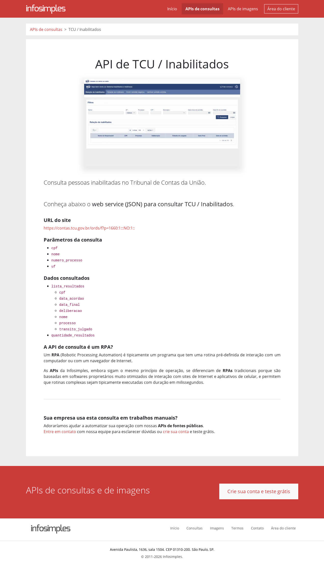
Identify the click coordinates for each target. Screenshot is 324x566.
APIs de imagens (243, 9)
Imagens (217, 528)
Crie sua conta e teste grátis (258, 491)
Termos (237, 528)
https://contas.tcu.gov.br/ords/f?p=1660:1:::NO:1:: (89, 228)
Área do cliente (281, 9)
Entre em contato (60, 431)
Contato (257, 528)
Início (172, 9)
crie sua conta (176, 431)
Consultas (194, 528)
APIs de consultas (202, 9)
